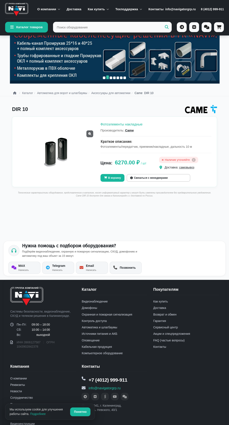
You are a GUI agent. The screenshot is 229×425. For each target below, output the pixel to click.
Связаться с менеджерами (149, 182)
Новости (16, 396)
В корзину (112, 182)
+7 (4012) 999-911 (109, 385)
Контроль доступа (94, 326)
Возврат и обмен (165, 319)
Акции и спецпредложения (171, 338)
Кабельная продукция (97, 351)
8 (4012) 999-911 (212, 9)
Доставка (73, 9)
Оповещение (91, 345)
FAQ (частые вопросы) (169, 345)
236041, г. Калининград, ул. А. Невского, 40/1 (105, 413)
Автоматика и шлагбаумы (99, 332)
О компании (48, 9)
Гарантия (159, 326)
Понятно (80, 411)
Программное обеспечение (29, 422)
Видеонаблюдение (95, 306)
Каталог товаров (26, 27)
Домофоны (89, 312)
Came (129, 135)
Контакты (156, 9)
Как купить (98, 9)
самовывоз (186, 172)
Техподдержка (128, 9)
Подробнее (38, 414)
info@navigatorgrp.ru (180, 9)
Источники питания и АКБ (99, 338)
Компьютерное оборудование (102, 358)
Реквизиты (17, 389)
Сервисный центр (165, 332)
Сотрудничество (21, 402)
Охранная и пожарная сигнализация (107, 319)
